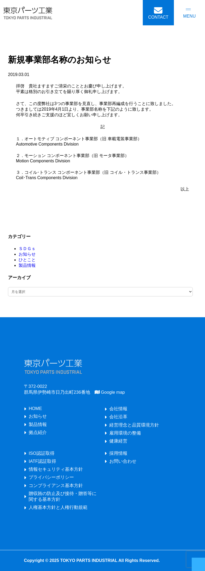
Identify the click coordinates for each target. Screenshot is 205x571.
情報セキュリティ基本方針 (56, 469)
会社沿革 (118, 416)
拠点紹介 (38, 432)
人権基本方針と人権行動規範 (58, 507)
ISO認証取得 (42, 453)
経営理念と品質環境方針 (134, 425)
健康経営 (118, 441)
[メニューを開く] (189, 13)
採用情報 (118, 453)
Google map (110, 392)
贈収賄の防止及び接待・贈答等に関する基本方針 (63, 496)
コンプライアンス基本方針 (56, 485)
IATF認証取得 (42, 461)
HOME (35, 408)
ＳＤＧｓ (27, 248)
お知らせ (27, 254)
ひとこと (27, 260)
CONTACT (158, 17)
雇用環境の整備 (125, 433)
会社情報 (118, 408)
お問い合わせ (122, 461)
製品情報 (27, 265)
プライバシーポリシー (51, 477)
